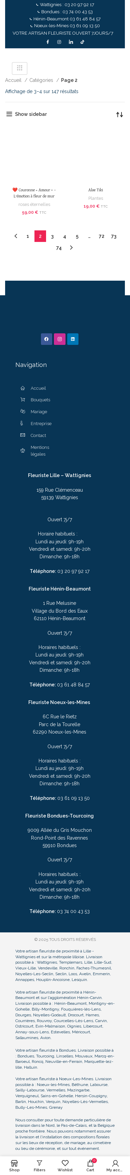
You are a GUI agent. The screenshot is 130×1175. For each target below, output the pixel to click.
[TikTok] (82, 42)
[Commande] (120, 114)
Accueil (14, 80)
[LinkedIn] (71, 42)
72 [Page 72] (101, 236)
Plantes (95, 198)
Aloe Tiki (95, 190)
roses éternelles (34, 204)
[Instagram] (59, 42)
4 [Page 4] (64, 236)
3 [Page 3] (52, 236)
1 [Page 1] (28, 236)
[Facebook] (48, 42)
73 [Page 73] (113, 236)
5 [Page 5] (77, 236)
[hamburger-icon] (19, 68)
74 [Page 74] (59, 247)
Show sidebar (31, 114)
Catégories (42, 80)
